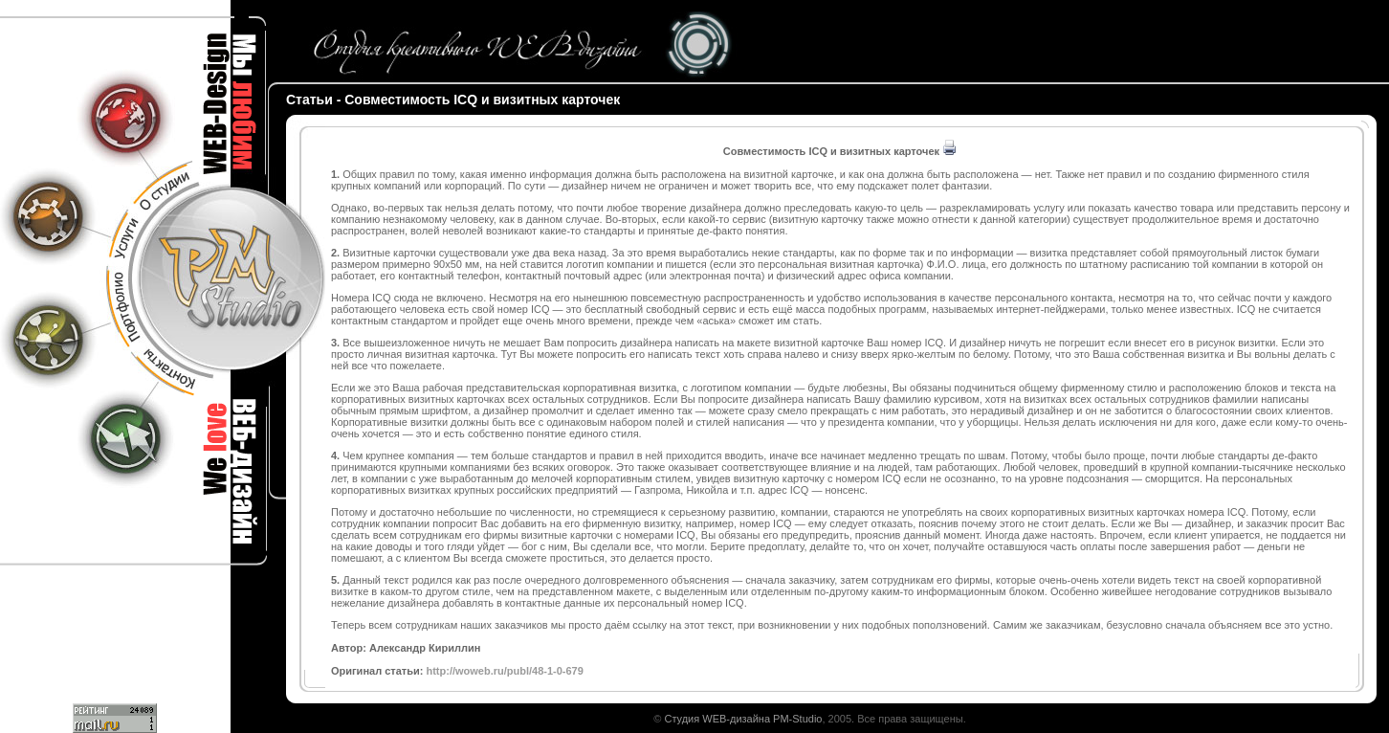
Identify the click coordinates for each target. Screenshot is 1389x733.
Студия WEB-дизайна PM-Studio (743, 718)
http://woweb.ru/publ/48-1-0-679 (504, 671)
